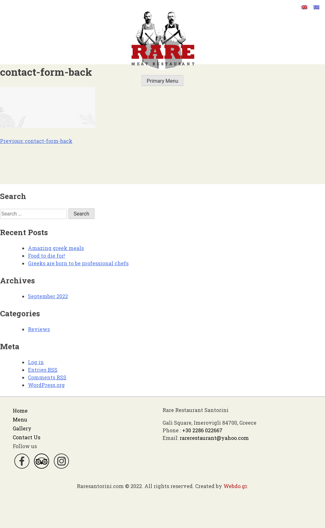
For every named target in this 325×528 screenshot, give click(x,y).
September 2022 (48, 296)
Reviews (39, 329)
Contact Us (26, 437)
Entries (42, 369)
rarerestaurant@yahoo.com (214, 438)
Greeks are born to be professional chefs (78, 263)
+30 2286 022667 (202, 430)
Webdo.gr (235, 486)
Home (20, 410)
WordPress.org (46, 385)
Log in (36, 362)
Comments (47, 377)
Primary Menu (162, 81)
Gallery (22, 428)
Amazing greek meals (56, 248)
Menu (20, 419)
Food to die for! (46, 255)
